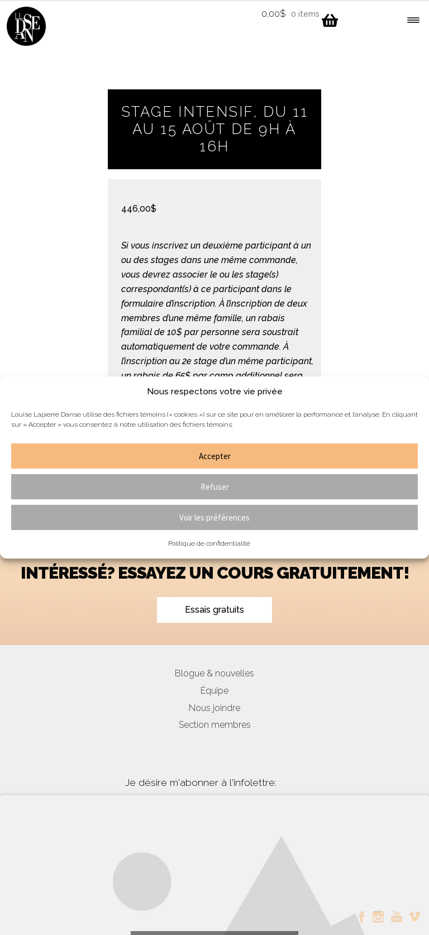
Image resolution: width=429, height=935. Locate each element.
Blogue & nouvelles (214, 673)
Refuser (215, 486)
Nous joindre (214, 708)
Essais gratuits (214, 609)
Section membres (215, 724)
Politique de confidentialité (209, 543)
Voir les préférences (214, 517)
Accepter (215, 456)
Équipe (214, 690)
